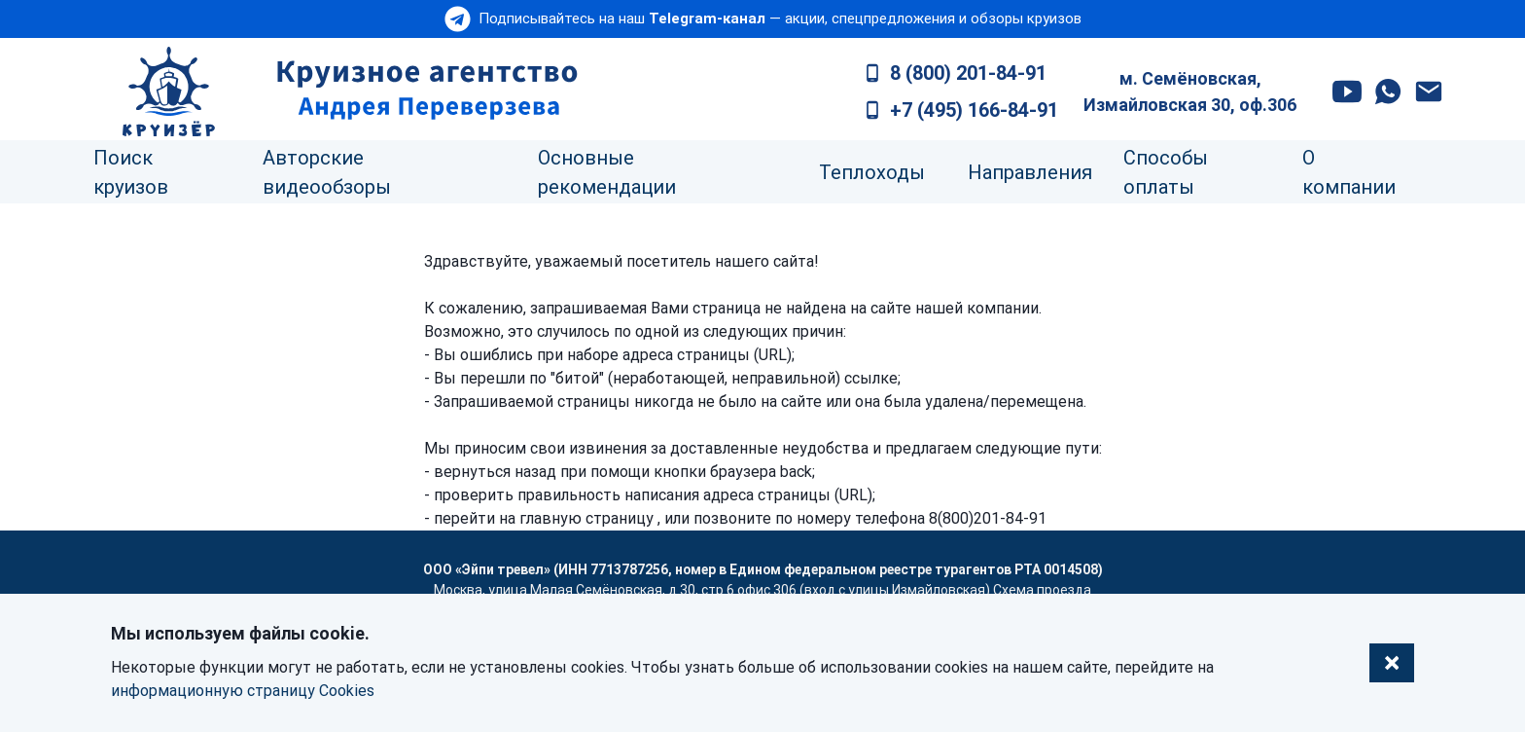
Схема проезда (1042, 590)
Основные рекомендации (607, 172)
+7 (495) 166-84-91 (974, 110)
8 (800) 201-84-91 (968, 73)
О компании (1349, 172)
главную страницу (586, 518)
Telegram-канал (707, 18)
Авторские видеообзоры (327, 172)
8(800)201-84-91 (987, 518)
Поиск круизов (130, 172)
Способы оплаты (1165, 172)
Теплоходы (872, 172)
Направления (1030, 172)
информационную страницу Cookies (242, 690)
